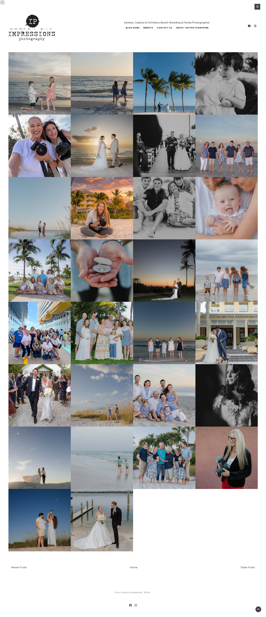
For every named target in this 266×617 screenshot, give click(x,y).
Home (134, 567)
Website (148, 27)
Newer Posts (19, 567)
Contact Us (164, 27)
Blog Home (132, 27)
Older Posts (247, 567)
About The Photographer (192, 27)
